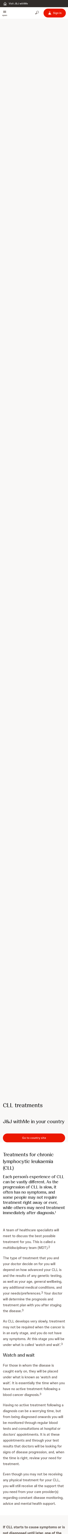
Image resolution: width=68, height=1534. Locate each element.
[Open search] (37, 13)
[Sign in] (55, 13)
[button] (4, 13)
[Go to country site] (34, 1137)
